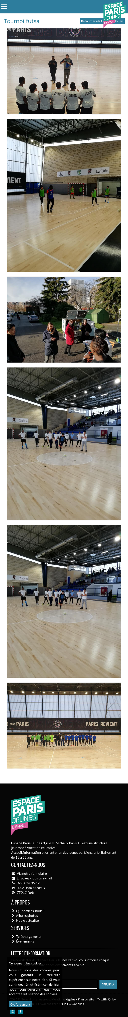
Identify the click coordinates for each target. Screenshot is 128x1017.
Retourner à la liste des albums (102, 21)
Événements (25, 941)
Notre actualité (27, 920)
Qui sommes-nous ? (30, 911)
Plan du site (86, 999)
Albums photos (27, 915)
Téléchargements (28, 936)
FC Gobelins (75, 1004)
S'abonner (108, 984)
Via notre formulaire (32, 873)
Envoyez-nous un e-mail (34, 878)
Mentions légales (63, 999)
